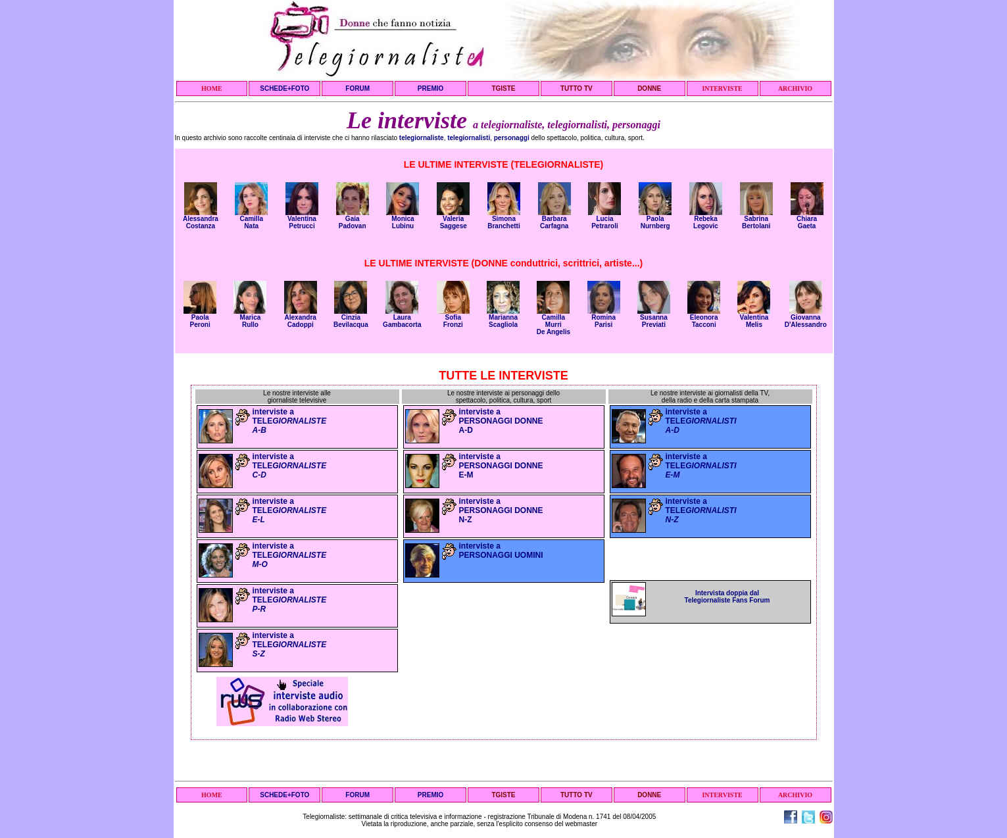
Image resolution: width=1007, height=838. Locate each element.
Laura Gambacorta (402, 318)
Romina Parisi (603, 318)
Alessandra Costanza (200, 219)
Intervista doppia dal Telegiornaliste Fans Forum (727, 596)
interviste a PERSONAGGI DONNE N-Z (501, 510)
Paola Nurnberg (655, 219)
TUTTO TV (576, 88)
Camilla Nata (251, 219)
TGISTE (503, 88)
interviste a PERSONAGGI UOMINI (501, 550)
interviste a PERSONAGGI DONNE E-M (501, 466)
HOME (211, 88)
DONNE (649, 88)
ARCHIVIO (795, 88)
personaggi (511, 137)
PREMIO (430, 88)
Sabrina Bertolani (756, 219)
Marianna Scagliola (503, 318)
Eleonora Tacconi (703, 318)
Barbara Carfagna (554, 219)
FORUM (357, 88)
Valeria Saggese (453, 219)
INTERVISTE (722, 88)
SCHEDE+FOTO (284, 88)
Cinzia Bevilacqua (350, 318)
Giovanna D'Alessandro (806, 318)
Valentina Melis (753, 318)
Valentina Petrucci (301, 219)
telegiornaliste (421, 137)
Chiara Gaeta (807, 219)
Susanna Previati (653, 318)
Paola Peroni (200, 318)
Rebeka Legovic (705, 219)
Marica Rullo (249, 318)
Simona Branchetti (503, 219)
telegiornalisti (468, 137)
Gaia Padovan (352, 219)
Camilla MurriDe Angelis (553, 321)
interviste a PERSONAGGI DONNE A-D (501, 421)
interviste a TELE (290, 421)
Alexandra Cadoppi (300, 318)
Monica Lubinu (402, 219)
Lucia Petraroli (604, 219)
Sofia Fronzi (453, 318)
